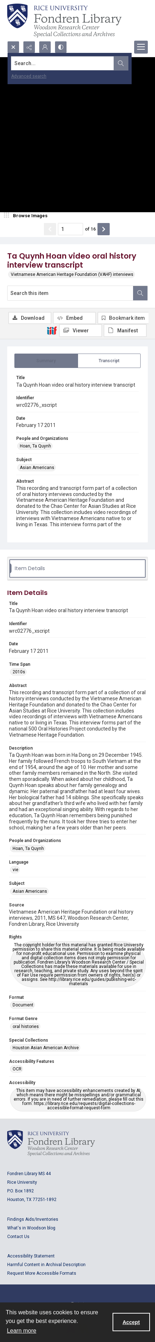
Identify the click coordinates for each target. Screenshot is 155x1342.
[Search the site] (63, 63)
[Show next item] (103, 229)
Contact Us (18, 1236)
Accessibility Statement (31, 1256)
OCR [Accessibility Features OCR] (17, 1069)
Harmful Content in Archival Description (46, 1264)
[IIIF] (52, 330)
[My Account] (45, 47)
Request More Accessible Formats (41, 1273)
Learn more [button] (21, 1331)
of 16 (90, 229)
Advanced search (28, 76)
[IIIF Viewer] (80, 330)
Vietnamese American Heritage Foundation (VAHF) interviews (72, 274)
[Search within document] (140, 293)
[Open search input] (13, 47)
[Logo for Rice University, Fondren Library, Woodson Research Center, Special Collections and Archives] (51, 1143)
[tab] (46, 361)
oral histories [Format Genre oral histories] (26, 1026)
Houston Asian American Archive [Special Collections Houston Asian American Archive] (46, 1047)
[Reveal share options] (29, 47)
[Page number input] (70, 229)
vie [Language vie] (15, 869)
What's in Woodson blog (31, 1227)
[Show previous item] (50, 229)
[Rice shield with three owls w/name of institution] (64, 20)
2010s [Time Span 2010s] (19, 671)
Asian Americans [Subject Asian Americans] (37, 467)
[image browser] (27, 215)
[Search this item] (70, 293)
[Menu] (141, 47)
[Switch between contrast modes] (61, 47)
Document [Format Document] (23, 1004)
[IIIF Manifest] (125, 330)
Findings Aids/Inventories (32, 1219)
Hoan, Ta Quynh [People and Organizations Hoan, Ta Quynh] (35, 446)
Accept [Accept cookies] (131, 1322)
